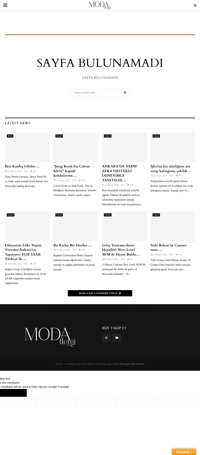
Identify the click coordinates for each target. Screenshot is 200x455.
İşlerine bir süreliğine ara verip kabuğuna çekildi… (171, 168)
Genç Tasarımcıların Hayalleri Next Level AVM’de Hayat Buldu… (121, 250)
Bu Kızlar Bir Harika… (72, 245)
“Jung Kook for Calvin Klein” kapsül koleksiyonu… (72, 171)
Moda (10, 136)
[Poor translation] (19, 393)
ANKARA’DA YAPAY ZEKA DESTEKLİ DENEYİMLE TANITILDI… (119, 173)
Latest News (17, 123)
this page (147, 310)
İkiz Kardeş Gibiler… (22, 166)
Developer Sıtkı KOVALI (132, 364)
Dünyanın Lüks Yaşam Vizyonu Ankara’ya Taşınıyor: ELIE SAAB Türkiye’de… (23, 252)
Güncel (59, 136)
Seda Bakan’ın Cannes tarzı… (169, 247)
